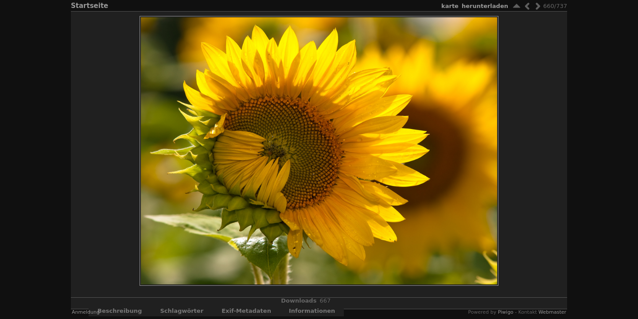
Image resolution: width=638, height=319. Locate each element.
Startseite (89, 6)
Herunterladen (485, 6)
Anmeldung (86, 312)
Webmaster (552, 312)
